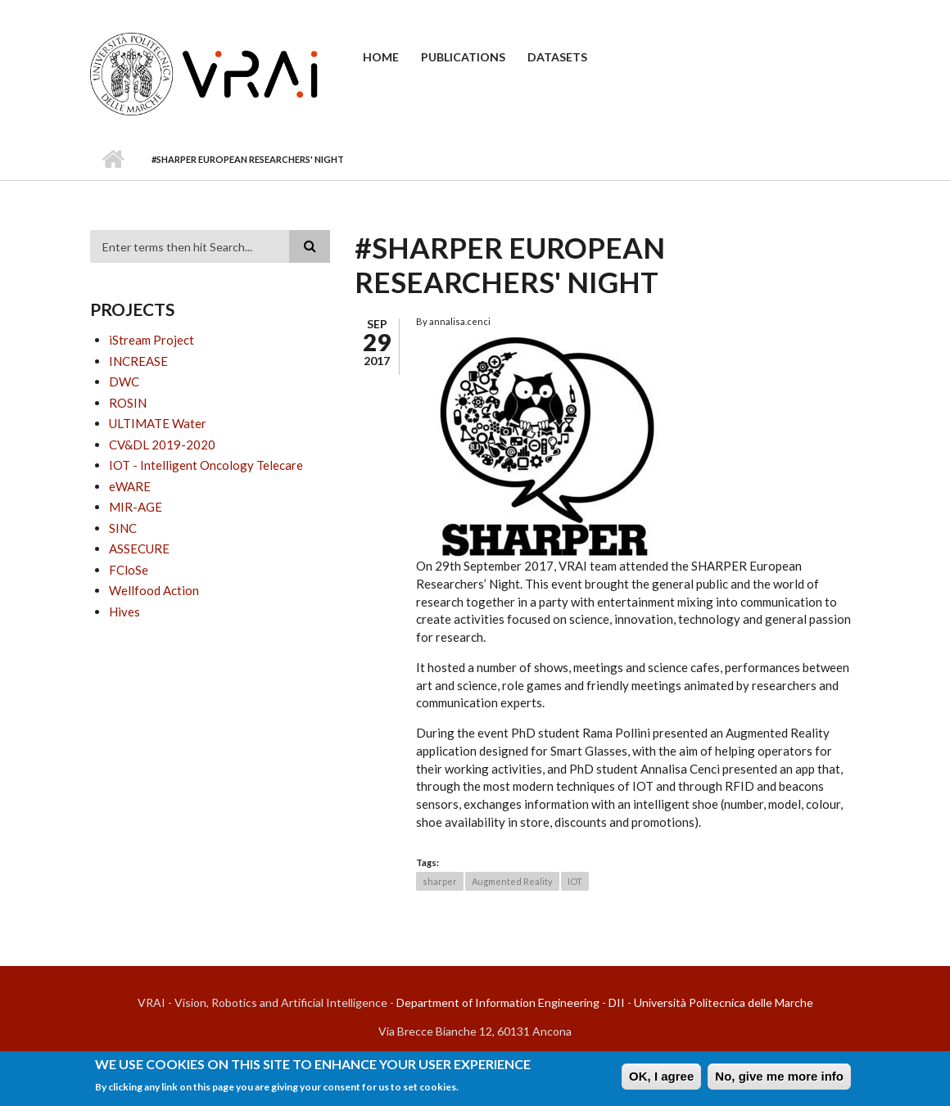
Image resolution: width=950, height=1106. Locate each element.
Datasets (557, 57)
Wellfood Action (154, 590)
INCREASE (138, 361)
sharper (440, 881)
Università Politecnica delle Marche (723, 1002)
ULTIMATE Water (157, 423)
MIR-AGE (135, 506)
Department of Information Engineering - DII (510, 1002)
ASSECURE (139, 548)
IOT (575, 881)
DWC (124, 381)
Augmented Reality (512, 881)
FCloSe (128, 569)
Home (381, 57)
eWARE (130, 486)
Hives (124, 611)
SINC (123, 528)
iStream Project (151, 339)
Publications (463, 57)
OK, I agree (661, 1079)
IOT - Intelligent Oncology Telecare (206, 465)
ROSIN (128, 402)
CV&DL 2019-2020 (162, 444)
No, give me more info (779, 1079)
